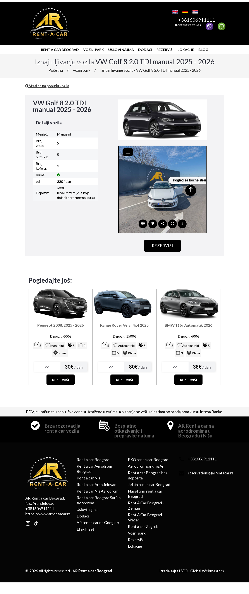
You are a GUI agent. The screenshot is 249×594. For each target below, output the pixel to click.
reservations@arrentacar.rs (211, 479)
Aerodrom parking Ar (146, 472)
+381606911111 (200, 19)
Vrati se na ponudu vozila (48, 84)
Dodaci (145, 48)
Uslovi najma (121, 48)
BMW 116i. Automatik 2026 (188, 326)
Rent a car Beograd (60, 48)
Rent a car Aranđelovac (96, 491)
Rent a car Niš (88, 484)
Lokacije (186, 48)
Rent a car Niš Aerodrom (97, 497)
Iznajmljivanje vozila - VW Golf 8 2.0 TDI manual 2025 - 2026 (150, 68)
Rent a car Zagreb (143, 533)
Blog (203, 48)
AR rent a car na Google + (98, 529)
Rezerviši (164, 48)
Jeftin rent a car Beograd (149, 491)
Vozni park (93, 48)
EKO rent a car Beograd (148, 466)
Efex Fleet (85, 535)
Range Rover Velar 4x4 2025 (124, 326)
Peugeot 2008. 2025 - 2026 (60, 323)
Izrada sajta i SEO (173, 577)
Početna (55, 68)
